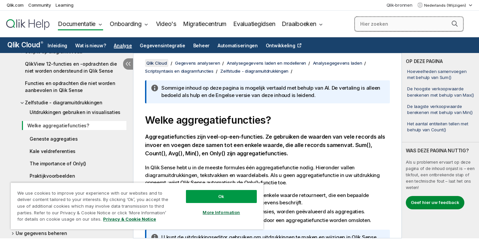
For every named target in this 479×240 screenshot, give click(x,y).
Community (39, 5)
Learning (64, 5)
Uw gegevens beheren (41, 233)
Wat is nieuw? (90, 45)
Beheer (201, 45)
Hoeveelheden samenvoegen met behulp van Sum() (436, 74)
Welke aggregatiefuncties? (58, 125)
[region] (137, 205)
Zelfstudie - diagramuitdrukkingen (63, 102)
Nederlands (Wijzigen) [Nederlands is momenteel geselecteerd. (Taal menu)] (445, 5)
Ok (221, 196)
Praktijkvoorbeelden (52, 176)
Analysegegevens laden (337, 63)
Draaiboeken (299, 23)
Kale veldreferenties (53, 151)
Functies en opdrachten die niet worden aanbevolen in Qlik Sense (70, 86)
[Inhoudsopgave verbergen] (128, 64)
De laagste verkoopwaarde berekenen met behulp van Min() (440, 109)
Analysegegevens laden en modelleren (266, 63)
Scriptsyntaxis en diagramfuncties (179, 71)
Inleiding (57, 45)
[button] (455, 23)
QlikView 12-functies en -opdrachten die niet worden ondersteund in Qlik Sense (71, 67)
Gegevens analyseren (197, 63)
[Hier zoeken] (409, 24)
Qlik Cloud (25, 45)
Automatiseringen (238, 45)
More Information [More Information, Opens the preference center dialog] (221, 212)
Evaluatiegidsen (254, 23)
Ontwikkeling (280, 45)
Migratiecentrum (205, 23)
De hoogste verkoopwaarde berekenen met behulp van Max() (440, 91)
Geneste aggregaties (54, 139)
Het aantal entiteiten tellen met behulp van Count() (437, 126)
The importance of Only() (58, 163)
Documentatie (76, 23)
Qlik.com (15, 5)
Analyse (123, 45)
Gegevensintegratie (162, 45)
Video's (166, 23)
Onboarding (126, 23)
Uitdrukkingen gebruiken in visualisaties (75, 112)
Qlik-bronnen (399, 5)
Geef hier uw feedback (435, 202)
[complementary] (440, 145)
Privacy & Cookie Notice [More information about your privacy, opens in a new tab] (129, 219)
